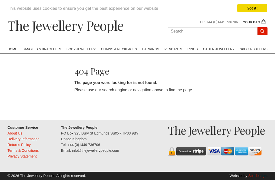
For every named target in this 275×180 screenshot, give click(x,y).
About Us (15, 133)
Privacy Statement (22, 156)
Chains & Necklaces (119, 49)
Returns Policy (19, 145)
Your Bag (254, 22)
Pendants (173, 49)
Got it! (252, 8)
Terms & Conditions (23, 150)
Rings (193, 49)
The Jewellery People (66, 25)
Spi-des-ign (257, 176)
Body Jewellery (81, 49)
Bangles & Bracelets (41, 49)
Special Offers (254, 49)
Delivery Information (24, 139)
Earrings (150, 49)
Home (12, 49)
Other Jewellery (218, 49)
